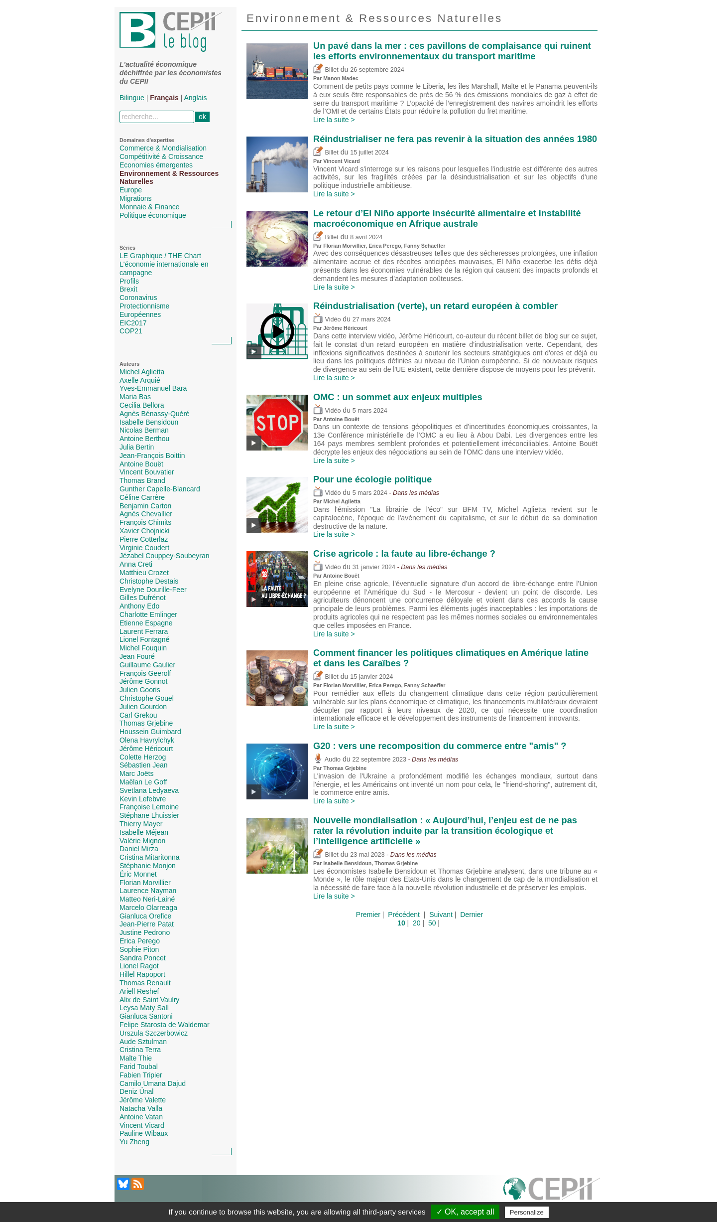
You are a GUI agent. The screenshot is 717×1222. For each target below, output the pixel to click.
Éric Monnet (138, 874)
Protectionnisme (144, 306)
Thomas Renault (145, 983)
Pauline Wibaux (144, 1133)
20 (417, 923)
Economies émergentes (156, 165)
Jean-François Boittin (152, 455)
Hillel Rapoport (142, 974)
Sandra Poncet (143, 958)
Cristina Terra (140, 1050)
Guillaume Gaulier (147, 665)
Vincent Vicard (142, 1125)
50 (432, 923)
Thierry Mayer (141, 824)
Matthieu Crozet (144, 573)
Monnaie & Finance (150, 207)
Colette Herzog (143, 757)
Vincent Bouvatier (147, 472)
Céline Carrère (142, 497)
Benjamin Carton (145, 506)
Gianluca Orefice (145, 916)
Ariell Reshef (139, 991)
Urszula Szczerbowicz (154, 1033)
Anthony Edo (139, 606)
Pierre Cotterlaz (144, 539)
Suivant (441, 914)
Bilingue (132, 98)
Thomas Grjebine (146, 723)
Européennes (140, 314)
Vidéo (327, 319)
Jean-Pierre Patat (147, 924)
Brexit (128, 289)
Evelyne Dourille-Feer (153, 590)
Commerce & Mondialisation (163, 148)
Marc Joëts (136, 773)
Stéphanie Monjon (148, 866)
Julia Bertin (137, 447)
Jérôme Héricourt (146, 749)
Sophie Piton (139, 949)
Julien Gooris (140, 690)
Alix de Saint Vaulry (149, 1000)
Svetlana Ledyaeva (149, 790)
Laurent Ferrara (144, 631)
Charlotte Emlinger (148, 614)
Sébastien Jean (144, 765)
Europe (131, 190)
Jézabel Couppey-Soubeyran (165, 556)
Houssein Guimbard (150, 732)
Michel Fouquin (143, 648)
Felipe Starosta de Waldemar (165, 1025)
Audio (327, 759)
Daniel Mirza (139, 849)
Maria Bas (135, 397)
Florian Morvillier (145, 883)
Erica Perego (140, 941)
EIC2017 (133, 323)
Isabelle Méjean (144, 832)
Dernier (471, 914)
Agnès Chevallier (146, 514)
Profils (129, 281)
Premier (368, 914)
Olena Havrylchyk (147, 740)
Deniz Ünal (136, 1091)
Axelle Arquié (140, 380)
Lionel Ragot (139, 966)
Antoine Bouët (141, 464)
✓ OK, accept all (465, 1212)
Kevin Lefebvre (143, 799)
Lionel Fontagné (144, 639)
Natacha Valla (141, 1108)
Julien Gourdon (143, 707)
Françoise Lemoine (149, 807)
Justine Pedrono (145, 932)
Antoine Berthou (144, 439)
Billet (326, 69)
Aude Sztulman (143, 1042)
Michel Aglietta (142, 372)
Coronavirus (138, 298)
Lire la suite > (334, 120)
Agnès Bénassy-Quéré (155, 414)
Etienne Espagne (146, 623)
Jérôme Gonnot (144, 681)
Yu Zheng (134, 1142)
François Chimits (145, 522)
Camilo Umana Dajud (153, 1083)
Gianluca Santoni (146, 1016)
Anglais (195, 98)
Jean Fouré (137, 656)
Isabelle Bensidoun (149, 422)
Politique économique (153, 215)
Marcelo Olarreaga (148, 908)
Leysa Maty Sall (144, 1008)
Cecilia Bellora (142, 405)
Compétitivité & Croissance (161, 156)
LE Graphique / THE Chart (160, 256)
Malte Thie (136, 1058)
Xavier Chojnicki (144, 531)
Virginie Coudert (144, 548)
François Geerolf (145, 673)
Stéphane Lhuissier (149, 815)
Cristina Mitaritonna (150, 857)
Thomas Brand (142, 480)
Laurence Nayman (148, 891)
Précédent (404, 914)
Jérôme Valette (143, 1100)
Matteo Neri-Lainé (147, 899)
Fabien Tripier (141, 1075)
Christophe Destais (149, 581)
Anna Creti (136, 564)
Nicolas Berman (144, 430)
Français (164, 98)
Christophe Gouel (147, 698)
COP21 (131, 331)
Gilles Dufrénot (143, 598)
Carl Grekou (138, 715)
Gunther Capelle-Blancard (160, 489)
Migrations (136, 198)
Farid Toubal (139, 1066)
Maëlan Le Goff (143, 782)
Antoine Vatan (141, 1117)
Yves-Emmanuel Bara (153, 388)
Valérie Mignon (142, 841)
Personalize (527, 1212)
